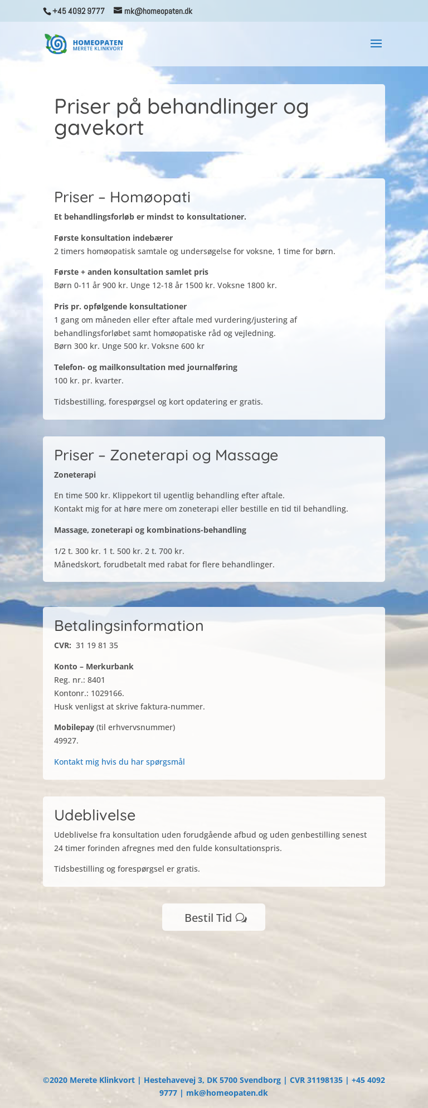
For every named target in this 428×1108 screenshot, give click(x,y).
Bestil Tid (208, 917)
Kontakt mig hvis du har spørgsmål (119, 761)
